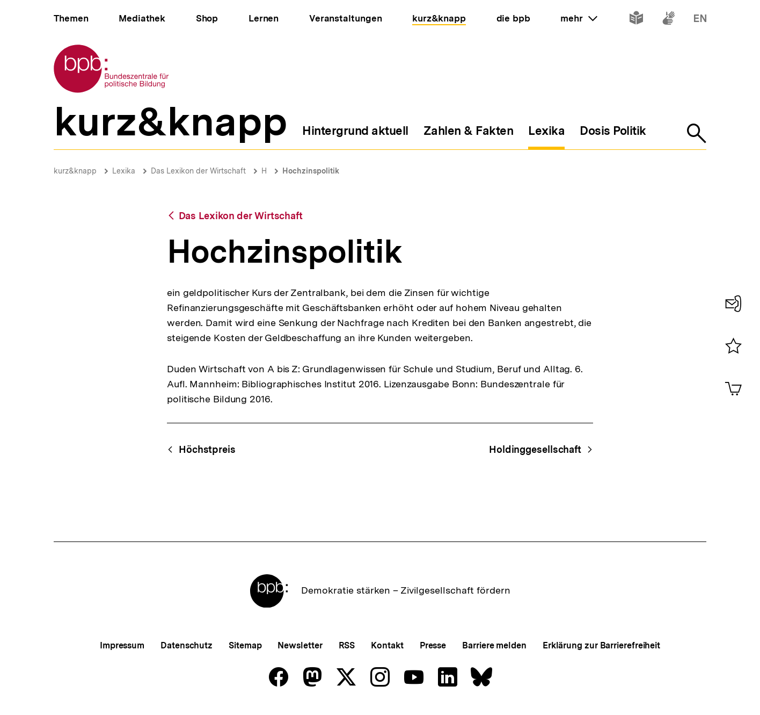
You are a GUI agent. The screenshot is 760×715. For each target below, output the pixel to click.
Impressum (122, 645)
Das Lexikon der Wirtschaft (198, 171)
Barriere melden (494, 645)
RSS (347, 645)
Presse (433, 645)
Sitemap (245, 645)
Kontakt (387, 645)
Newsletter (299, 645)
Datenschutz (186, 645)
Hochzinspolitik (310, 171)
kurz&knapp (75, 171)
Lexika (123, 171)
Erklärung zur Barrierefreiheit (601, 645)
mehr (578, 18)
